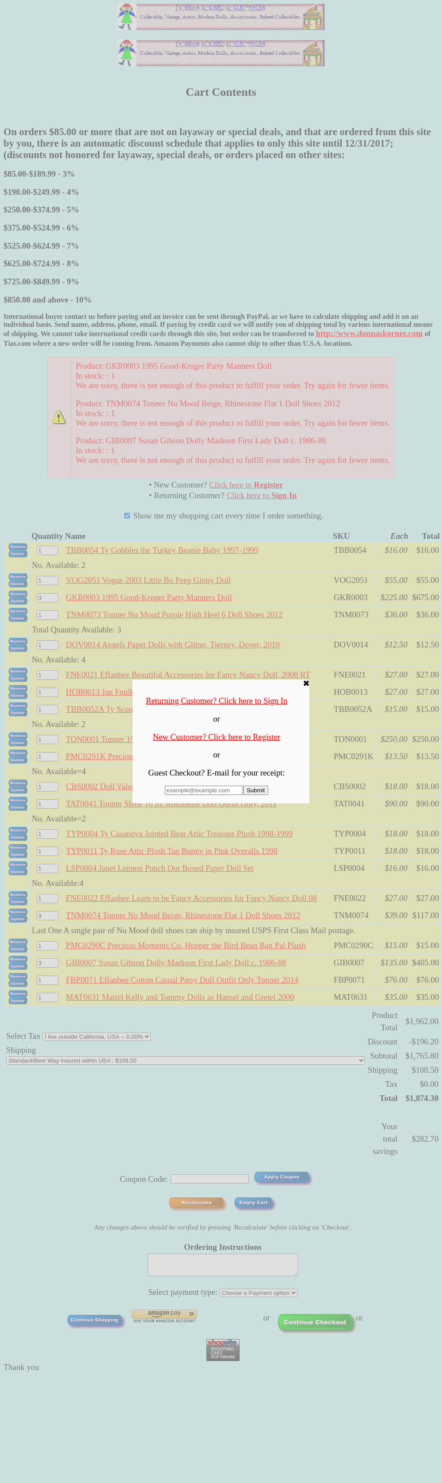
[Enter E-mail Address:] (204, 790)
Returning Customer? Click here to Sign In (216, 700)
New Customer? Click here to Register (217, 737)
